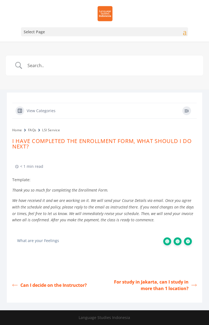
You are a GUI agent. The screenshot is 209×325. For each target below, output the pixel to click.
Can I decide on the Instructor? (49, 285)
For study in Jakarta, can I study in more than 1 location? (155, 285)
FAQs (32, 130)
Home (17, 130)
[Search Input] (111, 65)
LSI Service (51, 130)
